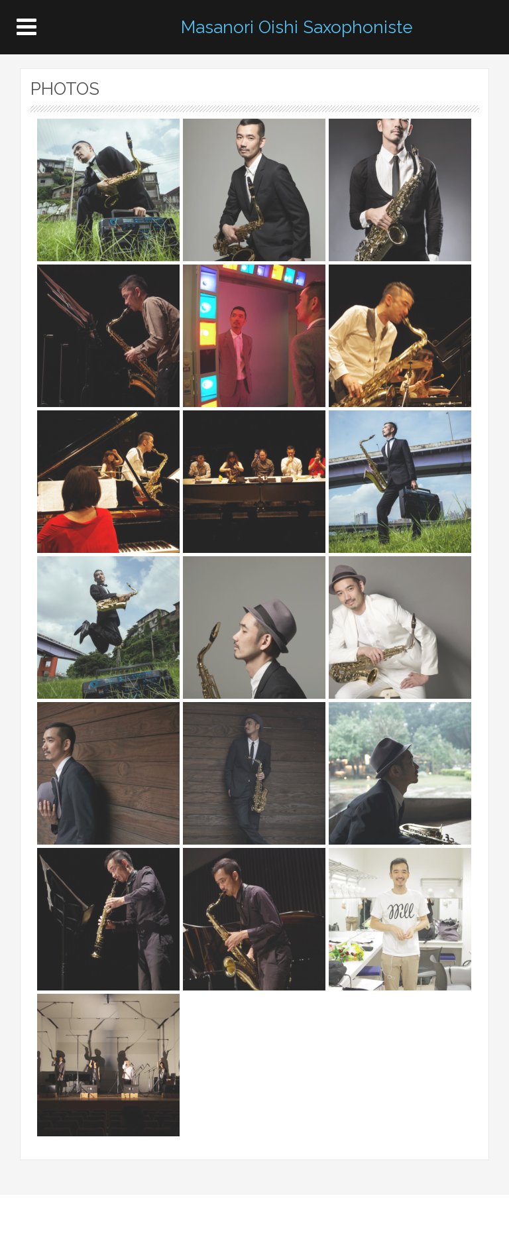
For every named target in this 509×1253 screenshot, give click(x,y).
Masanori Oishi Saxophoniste (297, 27)
